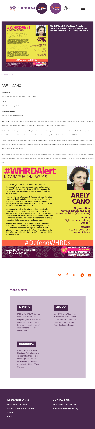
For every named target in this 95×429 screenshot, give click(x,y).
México (24, 307)
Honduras (26, 344)
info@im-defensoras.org (65, 409)
